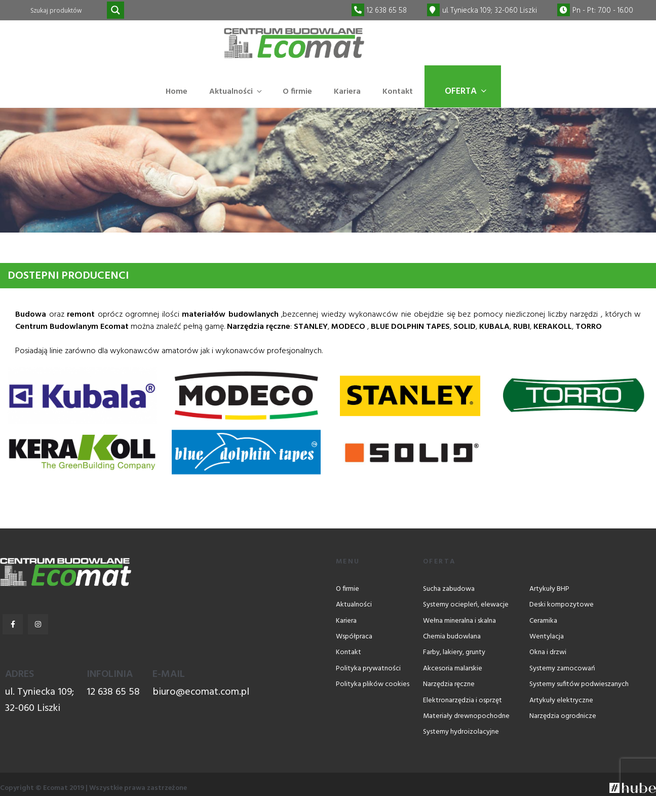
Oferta (466, 91)
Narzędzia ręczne (449, 684)
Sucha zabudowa (449, 589)
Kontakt (397, 91)
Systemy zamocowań (562, 668)
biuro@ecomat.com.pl (200, 692)
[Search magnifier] (115, 10)
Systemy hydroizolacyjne (461, 732)
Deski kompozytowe (561, 605)
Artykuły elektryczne (561, 700)
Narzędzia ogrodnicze (562, 716)
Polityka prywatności (368, 668)
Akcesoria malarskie (452, 668)
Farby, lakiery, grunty (454, 653)
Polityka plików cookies (372, 684)
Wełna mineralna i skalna (459, 621)
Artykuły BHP (549, 589)
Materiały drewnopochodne (466, 716)
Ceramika (543, 621)
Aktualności (236, 91)
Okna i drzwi (547, 653)
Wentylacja (546, 636)
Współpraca (354, 636)
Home (176, 91)
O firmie (297, 91)
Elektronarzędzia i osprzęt (462, 700)
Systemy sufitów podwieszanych (579, 684)
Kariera (347, 91)
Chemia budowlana (452, 636)
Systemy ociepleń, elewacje (466, 605)
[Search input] (67, 10)
